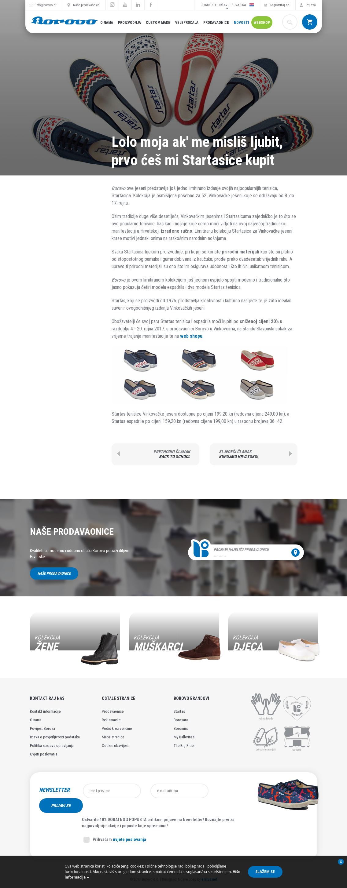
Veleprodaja (186, 22)
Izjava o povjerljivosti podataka (55, 737)
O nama (106, 22)
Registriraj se (279, 5)
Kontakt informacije (45, 711)
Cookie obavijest (115, 745)
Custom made (158, 22)
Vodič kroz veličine (117, 728)
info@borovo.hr (46, 5)
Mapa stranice (113, 737)
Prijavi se (235, 790)
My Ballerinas (184, 737)
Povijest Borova (42, 728)
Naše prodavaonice (86, 5)
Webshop (262, 22)
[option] (74, 642)
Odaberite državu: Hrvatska (227, 5)
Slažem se (265, 871)
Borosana (181, 720)
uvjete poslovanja (129, 824)
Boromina (181, 728)
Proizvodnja (129, 22)
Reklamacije (111, 720)
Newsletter (54, 790)
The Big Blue (184, 745)
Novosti (241, 22)
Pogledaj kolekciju (59, 656)
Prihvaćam (114, 825)
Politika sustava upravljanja (52, 745)
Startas (179, 711)
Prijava (311, 5)
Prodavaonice (216, 22)
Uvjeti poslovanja (43, 754)
